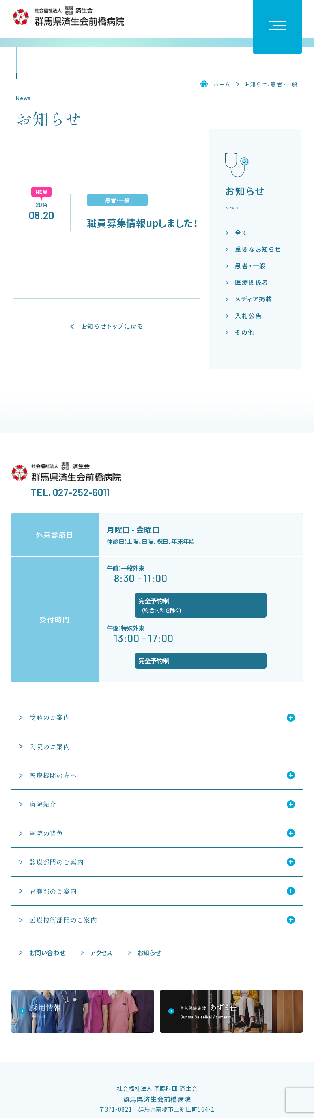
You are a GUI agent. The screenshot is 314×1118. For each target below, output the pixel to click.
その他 (244, 332)
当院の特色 (46, 833)
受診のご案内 (49, 717)
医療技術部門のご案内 (63, 920)
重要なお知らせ (258, 249)
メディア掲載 (254, 299)
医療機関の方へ (53, 775)
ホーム (221, 84)
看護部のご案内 (53, 891)
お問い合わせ (47, 952)
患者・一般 (250, 265)
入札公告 (248, 315)
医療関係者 (252, 282)
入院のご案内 (49, 746)
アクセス (101, 952)
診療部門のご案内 (56, 862)
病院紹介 (42, 804)
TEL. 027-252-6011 (70, 492)
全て (241, 232)
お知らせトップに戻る (112, 326)
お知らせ (149, 952)
